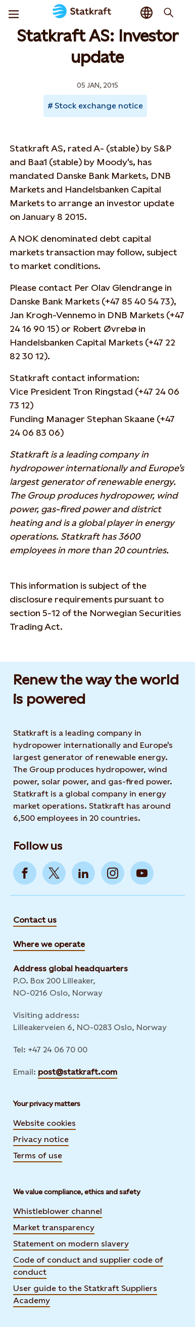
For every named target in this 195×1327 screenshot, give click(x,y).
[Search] (169, 13)
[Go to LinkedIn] (83, 873)
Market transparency (53, 1227)
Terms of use (37, 1155)
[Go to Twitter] (54, 873)
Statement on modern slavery (71, 1243)
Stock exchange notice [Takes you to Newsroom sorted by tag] (99, 105)
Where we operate (49, 944)
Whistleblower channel (57, 1211)
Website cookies (44, 1123)
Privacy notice (41, 1139)
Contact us (35, 920)
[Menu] (13, 12)
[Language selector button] (146, 13)
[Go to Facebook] (24, 873)
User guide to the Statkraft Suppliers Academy (85, 1294)
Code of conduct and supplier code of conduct (88, 1266)
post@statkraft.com (77, 1072)
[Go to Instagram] (112, 873)
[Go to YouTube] (142, 873)
